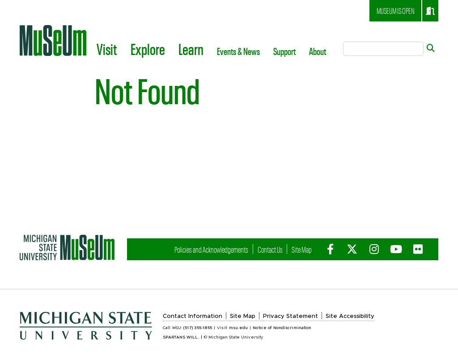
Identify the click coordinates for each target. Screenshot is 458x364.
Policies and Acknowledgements (211, 249)
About (317, 51)
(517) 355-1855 (197, 328)
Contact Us (270, 249)
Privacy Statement (290, 316)
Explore (148, 48)
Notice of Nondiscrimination (282, 328)
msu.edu (238, 328)
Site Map (302, 249)
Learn (191, 48)
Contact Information (192, 316)
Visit (107, 48)
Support (284, 51)
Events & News (238, 51)
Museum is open (406, 10)
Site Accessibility (350, 316)
